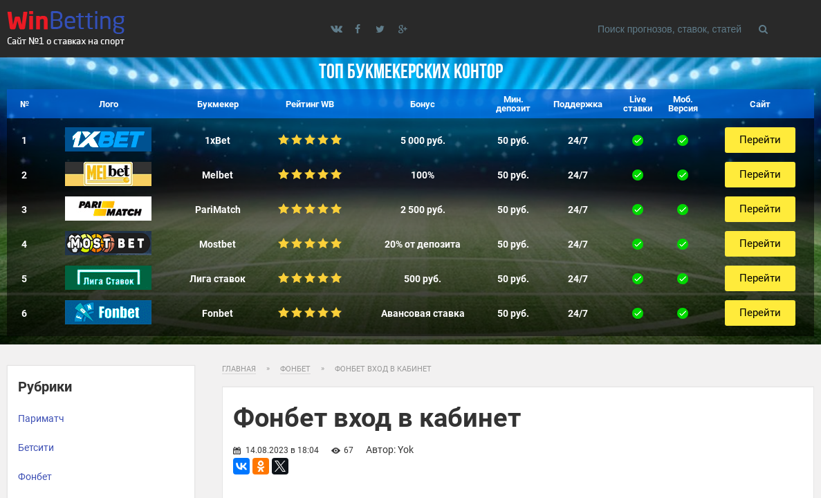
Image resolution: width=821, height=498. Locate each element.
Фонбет (35, 476)
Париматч (41, 418)
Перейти (760, 139)
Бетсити (36, 447)
